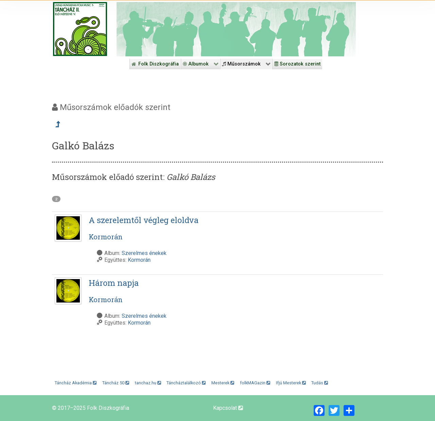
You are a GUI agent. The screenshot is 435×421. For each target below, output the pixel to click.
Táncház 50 (115, 382)
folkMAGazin (255, 382)
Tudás (319, 382)
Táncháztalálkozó (186, 382)
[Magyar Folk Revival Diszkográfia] (80, 29)
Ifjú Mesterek (291, 382)
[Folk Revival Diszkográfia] (236, 29)
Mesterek (222, 382)
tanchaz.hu (148, 382)
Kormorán (139, 260)
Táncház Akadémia (76, 382)
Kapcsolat (228, 408)
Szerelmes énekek (144, 253)
